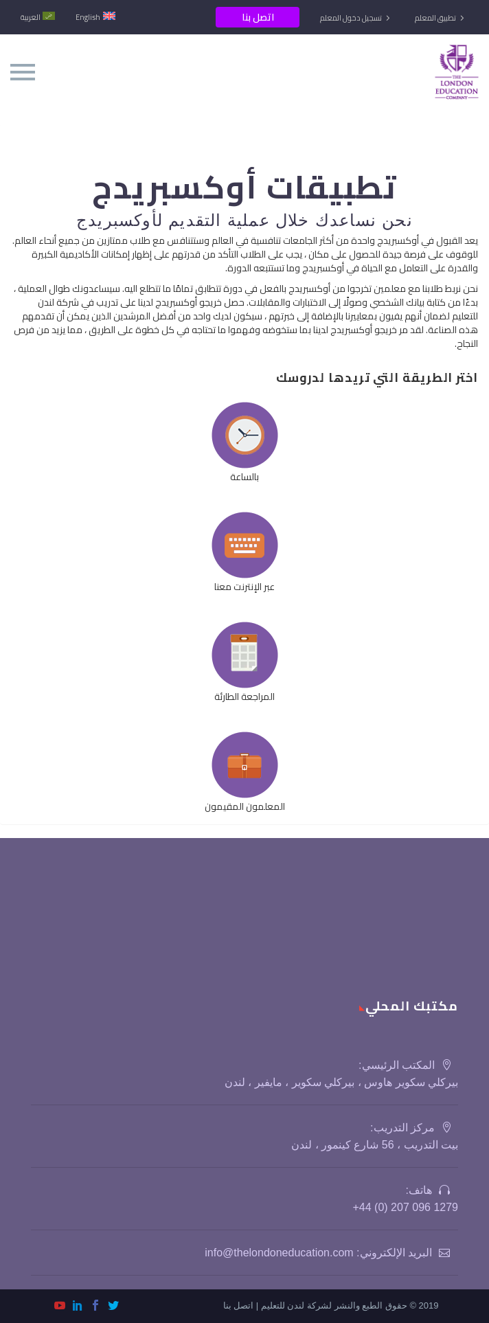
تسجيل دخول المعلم (351, 18)
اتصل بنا (258, 17)
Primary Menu (22, 72)
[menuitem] (38, 17)
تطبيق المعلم (435, 18)
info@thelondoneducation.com (279, 1252)
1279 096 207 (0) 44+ (405, 1207)
